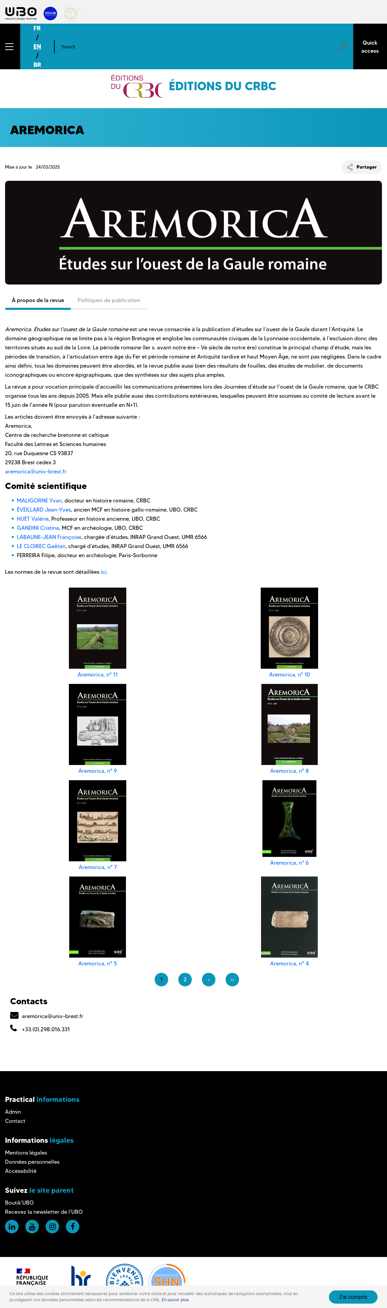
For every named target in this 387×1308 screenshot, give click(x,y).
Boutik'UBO (19, 1203)
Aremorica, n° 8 (289, 771)
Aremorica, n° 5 (97, 963)
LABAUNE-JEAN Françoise (49, 537)
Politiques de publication (109, 300)
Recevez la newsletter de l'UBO (44, 1212)
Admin (13, 1112)
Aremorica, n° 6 (289, 863)
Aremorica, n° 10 (289, 674)
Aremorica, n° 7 (98, 867)
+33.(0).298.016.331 (46, 1029)
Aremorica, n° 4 (289, 963)
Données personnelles (32, 1162)
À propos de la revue (38, 300)
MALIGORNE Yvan (39, 500)
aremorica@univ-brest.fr (36, 471)
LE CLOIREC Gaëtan (41, 546)
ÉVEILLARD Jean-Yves (44, 510)
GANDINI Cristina (38, 528)
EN (37, 46)
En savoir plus (175, 1299)
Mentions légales (26, 1153)
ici (103, 572)
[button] (10, 46)
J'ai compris (353, 1297)
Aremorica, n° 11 (98, 674)
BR (37, 65)
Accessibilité (20, 1171)
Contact (15, 1121)
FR (37, 28)
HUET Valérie (33, 519)
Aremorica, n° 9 (97, 771)
